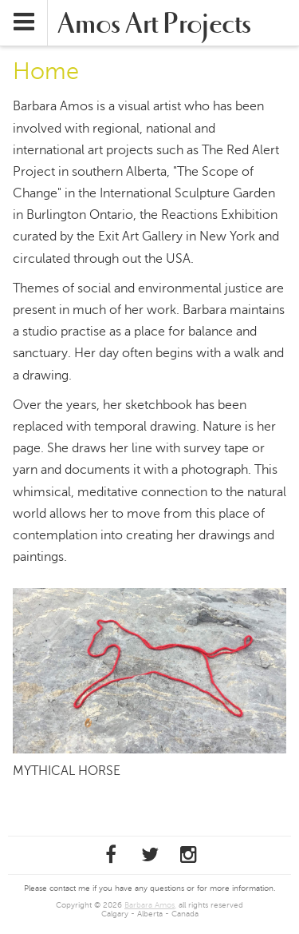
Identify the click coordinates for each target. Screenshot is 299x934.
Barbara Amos (149, 904)
